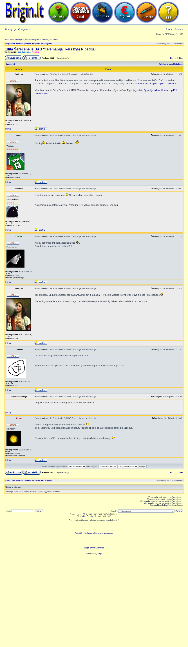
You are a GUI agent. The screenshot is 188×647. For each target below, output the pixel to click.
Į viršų (8, 129)
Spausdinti (10, 64)
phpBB (82, 514)
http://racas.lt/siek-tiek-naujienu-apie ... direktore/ (151, 83)
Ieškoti (179, 29)
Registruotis (24, 29)
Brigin (99, 554)
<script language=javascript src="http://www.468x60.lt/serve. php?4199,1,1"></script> (94, 526)
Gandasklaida (24, 52)
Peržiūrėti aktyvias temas (47, 40)
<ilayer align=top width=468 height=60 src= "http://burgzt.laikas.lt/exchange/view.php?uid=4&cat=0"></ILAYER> (94, 541)
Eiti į (172, 58)
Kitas (181, 58)
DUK (169, 29)
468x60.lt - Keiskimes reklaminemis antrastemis (94, 533)
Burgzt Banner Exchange (94, 548)
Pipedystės (47, 44)
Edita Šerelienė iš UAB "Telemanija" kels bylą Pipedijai (50, 49)
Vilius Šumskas (88, 516)
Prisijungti (10, 29)
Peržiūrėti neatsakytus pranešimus (20, 40)
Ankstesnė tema (166, 64)
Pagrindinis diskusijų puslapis (18, 44)
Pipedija (36, 44)
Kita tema (178, 64)
